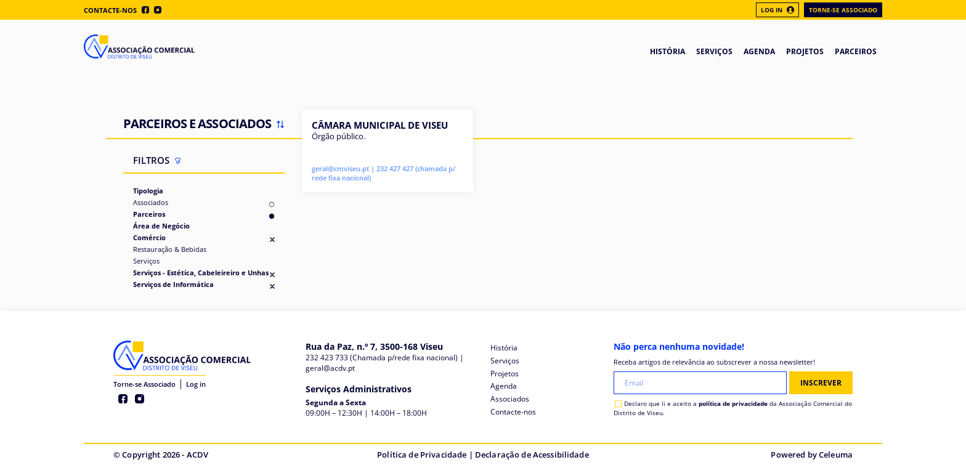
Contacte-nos (110, 10)
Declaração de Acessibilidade (532, 454)
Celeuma (836, 454)
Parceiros (149, 214)
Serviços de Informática (173, 284)
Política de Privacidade (421, 454)
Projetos (504, 373)
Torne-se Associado (843, 10)
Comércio (149, 237)
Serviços (146, 260)
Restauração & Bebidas (169, 249)
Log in (196, 384)
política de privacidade (733, 403)
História (504, 347)
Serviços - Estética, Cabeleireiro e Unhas (201, 272)
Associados (150, 202)
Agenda (503, 386)
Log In (777, 10)
